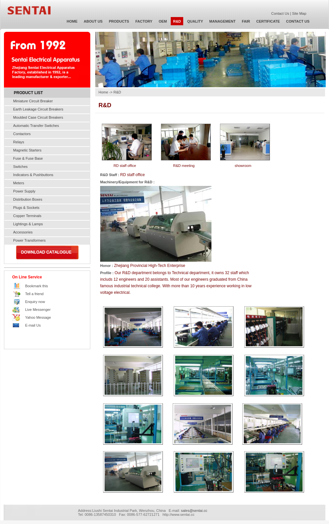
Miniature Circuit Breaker (33, 101)
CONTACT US (297, 21)
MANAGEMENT (222, 21)
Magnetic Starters (27, 150)
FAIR (246, 21)
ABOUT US (93, 21)
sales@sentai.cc (194, 511)
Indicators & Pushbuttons (33, 175)
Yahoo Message (38, 317)
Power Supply (24, 191)
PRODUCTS (119, 21)
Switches (20, 167)
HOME (72, 21)
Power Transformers (29, 240)
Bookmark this (36, 286)
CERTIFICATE (268, 21)
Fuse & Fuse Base (28, 158)
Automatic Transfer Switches (36, 126)
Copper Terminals (27, 216)
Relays (18, 142)
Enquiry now (35, 302)
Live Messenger (38, 310)
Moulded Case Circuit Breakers (38, 117)
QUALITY (195, 21)
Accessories (23, 232)
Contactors (22, 134)
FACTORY (143, 21)
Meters (18, 183)
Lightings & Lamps (28, 224)
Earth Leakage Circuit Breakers (38, 109)
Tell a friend (34, 294)
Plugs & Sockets (26, 208)
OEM (163, 21)
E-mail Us (33, 325)
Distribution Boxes (27, 199)
